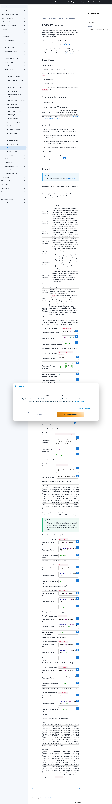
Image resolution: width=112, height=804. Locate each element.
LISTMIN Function (12, 137)
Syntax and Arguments (94, 19)
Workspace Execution (13, 199)
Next (78, 788)
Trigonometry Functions (15, 58)
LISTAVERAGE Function (13, 129)
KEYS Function (11, 126)
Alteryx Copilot (13, 181)
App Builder (13, 184)
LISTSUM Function (12, 148)
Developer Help (13, 203)
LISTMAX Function (12, 133)
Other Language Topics (15, 166)
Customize (42, 414)
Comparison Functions (15, 51)
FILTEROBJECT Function (13, 122)
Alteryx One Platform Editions (13, 14)
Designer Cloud (13, 22)
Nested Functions (15, 69)
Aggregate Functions (15, 44)
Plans (13, 195)
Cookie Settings (84, 408)
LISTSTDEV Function (12, 144)
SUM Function (67, 45)
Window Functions (15, 159)
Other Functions (15, 162)
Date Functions (15, 62)
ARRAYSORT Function (13, 107)
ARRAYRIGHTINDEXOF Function (16, 100)
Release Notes (13, 11)
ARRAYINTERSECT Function (14, 87)
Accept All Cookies (70, 414)
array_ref (91, 22)
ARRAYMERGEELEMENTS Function (14, 95)
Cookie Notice (49, 798)
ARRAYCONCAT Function (14, 73)
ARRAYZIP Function (12, 118)
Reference (14, 177)
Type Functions (15, 155)
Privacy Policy (79, 401)
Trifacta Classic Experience (13, 25)
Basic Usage (91, 17)
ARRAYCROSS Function (13, 76)
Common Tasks (14, 33)
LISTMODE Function (12, 140)
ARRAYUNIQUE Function (13, 115)
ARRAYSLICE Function (13, 104)
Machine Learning (13, 192)
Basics (14, 29)
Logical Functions (15, 47)
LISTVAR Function (12, 151)
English (78, 802)
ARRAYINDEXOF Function (14, 84)
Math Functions (15, 54)
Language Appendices (15, 173)
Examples (90, 26)
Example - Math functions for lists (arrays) (98, 30)
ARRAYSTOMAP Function (14, 111)
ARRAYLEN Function (12, 91)
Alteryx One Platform (13, 18)
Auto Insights (13, 188)
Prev (33, 788)
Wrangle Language (14, 40)
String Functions (15, 65)
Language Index (9, 170)
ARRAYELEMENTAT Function (15, 80)
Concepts (14, 36)
